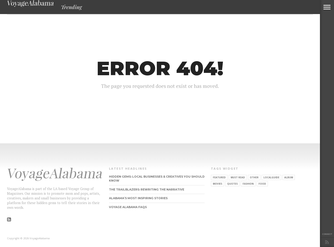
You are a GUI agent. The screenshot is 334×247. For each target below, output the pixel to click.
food (262, 183)
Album (288, 177)
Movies (217, 183)
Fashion (248, 183)
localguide (271, 177)
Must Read (238, 177)
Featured (219, 177)
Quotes (232, 183)
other (254, 177)
